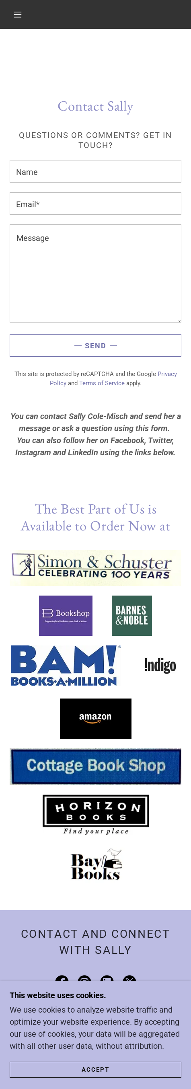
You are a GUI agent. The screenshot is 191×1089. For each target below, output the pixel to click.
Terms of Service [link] (102, 383)
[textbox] (95, 171)
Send (96, 345)
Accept (95, 1069)
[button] (18, 14)
